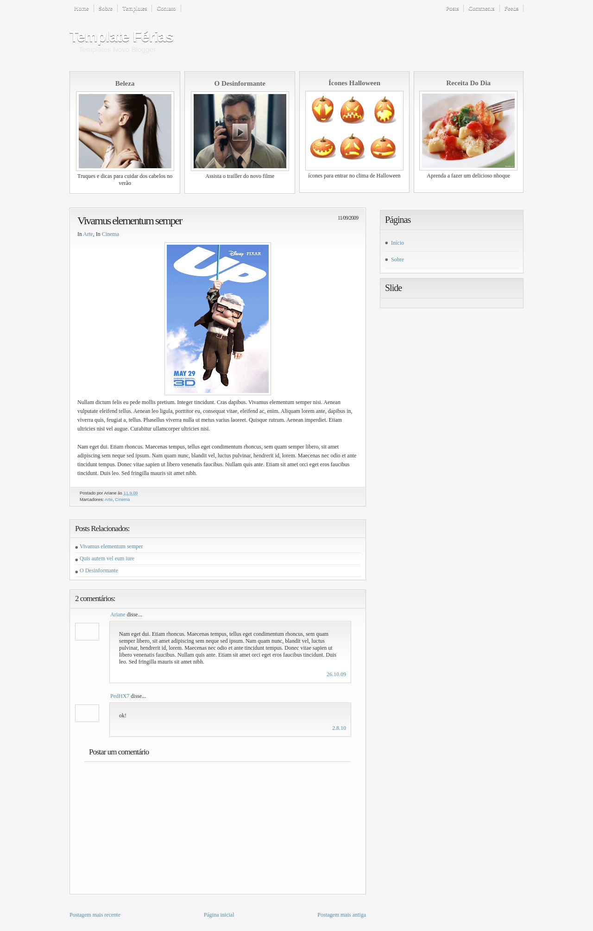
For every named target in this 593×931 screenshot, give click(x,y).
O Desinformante (99, 570)
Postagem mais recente (94, 915)
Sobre (106, 8)
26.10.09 (336, 674)
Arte (88, 234)
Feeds (511, 8)
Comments (481, 8)
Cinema (110, 234)
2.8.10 (339, 728)
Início (397, 243)
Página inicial (219, 915)
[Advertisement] (414, 37)
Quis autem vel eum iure (107, 558)
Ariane (118, 614)
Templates (134, 8)
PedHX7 (119, 696)
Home (81, 8)
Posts (452, 8)
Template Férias (121, 36)
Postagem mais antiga (341, 915)
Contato (166, 8)
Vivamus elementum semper (129, 221)
